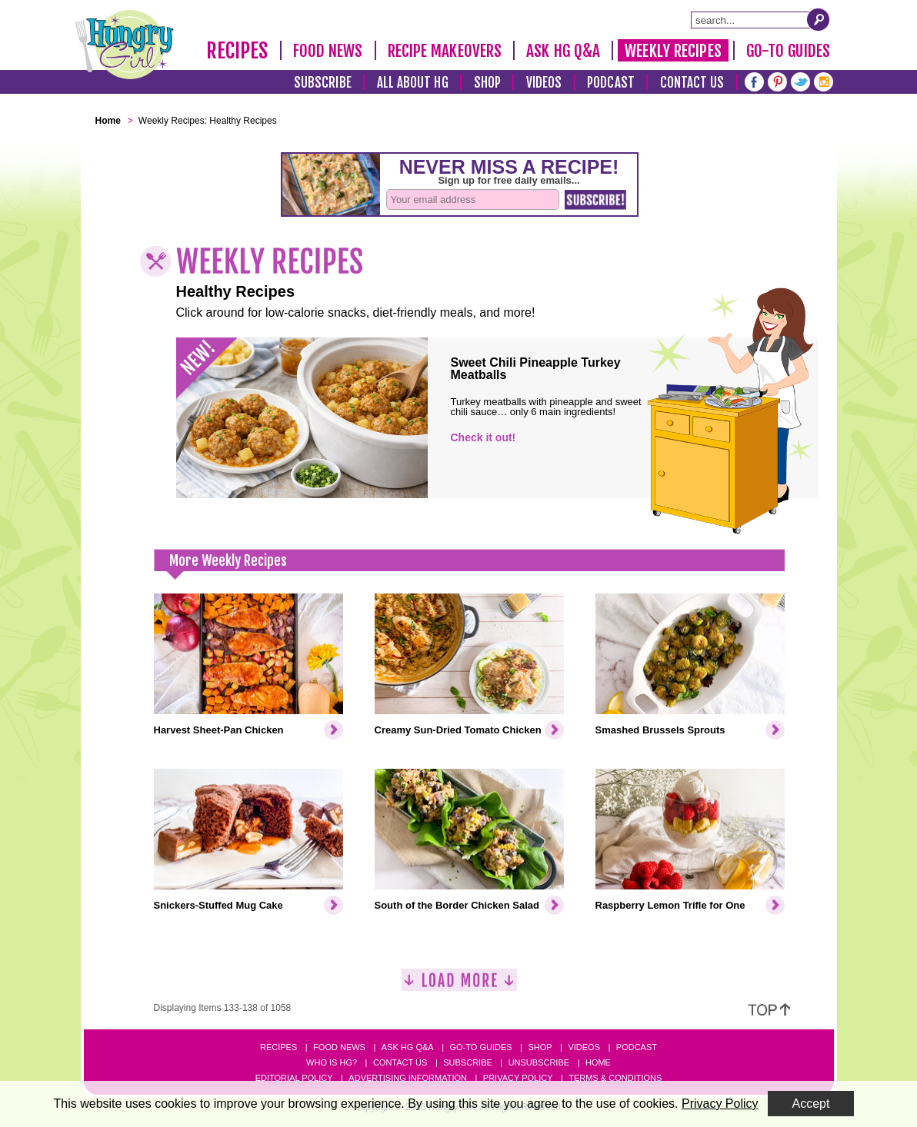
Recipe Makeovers (445, 51)
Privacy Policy (518, 1077)
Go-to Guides (480, 1047)
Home (598, 1062)
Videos (544, 83)
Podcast (611, 83)
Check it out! (483, 437)
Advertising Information (407, 1077)
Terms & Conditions (615, 1077)
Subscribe (323, 83)
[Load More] (459, 986)
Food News (328, 51)
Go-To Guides (788, 51)
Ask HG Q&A (563, 51)
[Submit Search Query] (818, 19)
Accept (811, 1103)
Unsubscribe (539, 1062)
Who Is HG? (331, 1062)
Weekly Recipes (673, 51)
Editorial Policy (294, 1077)
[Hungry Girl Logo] (124, 44)
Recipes (237, 51)
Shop (487, 83)
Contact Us (692, 83)
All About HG (412, 83)
